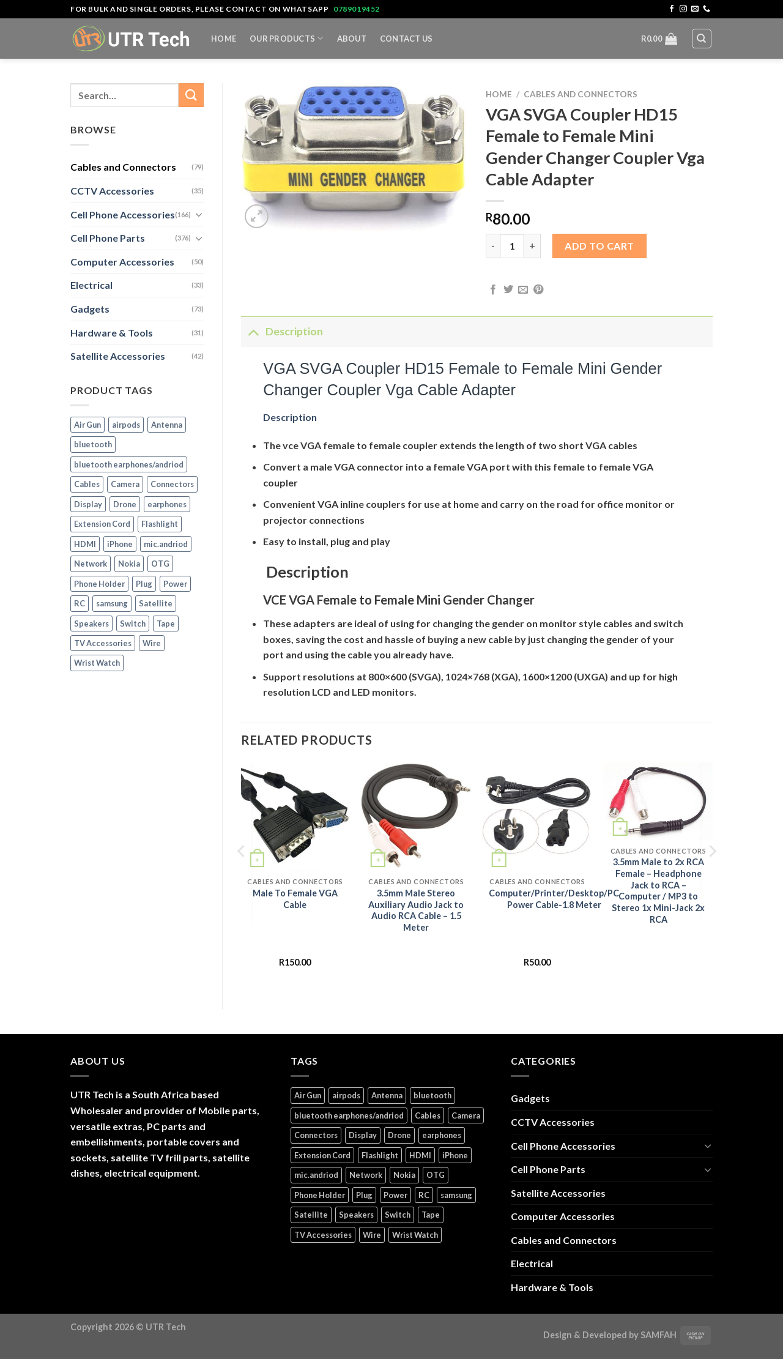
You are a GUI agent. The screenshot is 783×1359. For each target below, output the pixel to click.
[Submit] (191, 95)
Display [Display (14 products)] (88, 504)
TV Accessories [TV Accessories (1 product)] (103, 643)
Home (223, 38)
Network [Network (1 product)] (90, 563)
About (351, 38)
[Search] (702, 38)
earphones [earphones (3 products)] (167, 504)
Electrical (91, 285)
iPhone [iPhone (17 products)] (120, 544)
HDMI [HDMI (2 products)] (85, 544)
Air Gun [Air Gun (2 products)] (87, 425)
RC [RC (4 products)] (79, 603)
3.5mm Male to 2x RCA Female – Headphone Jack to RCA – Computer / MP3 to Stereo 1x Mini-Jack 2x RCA (658, 891)
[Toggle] (199, 214)
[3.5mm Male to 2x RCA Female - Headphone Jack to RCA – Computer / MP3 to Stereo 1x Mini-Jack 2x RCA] (658, 801)
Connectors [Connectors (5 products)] (172, 484)
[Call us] (706, 9)
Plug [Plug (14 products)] (144, 584)
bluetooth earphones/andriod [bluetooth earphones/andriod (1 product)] (129, 464)
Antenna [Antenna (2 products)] (166, 425)
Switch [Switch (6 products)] (133, 623)
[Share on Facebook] (493, 290)
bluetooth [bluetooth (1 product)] (93, 444)
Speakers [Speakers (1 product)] (91, 623)
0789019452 (356, 8)
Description (282, 331)
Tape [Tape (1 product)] (166, 623)
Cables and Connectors (123, 167)
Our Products (287, 38)
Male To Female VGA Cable (295, 899)
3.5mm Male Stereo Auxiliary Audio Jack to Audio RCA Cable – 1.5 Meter (416, 910)
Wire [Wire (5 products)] (152, 643)
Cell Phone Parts (107, 238)
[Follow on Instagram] (683, 9)
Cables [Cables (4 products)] (87, 484)
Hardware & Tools (111, 332)
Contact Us (406, 38)
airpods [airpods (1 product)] (126, 425)
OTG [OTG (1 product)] (160, 563)
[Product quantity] (512, 246)
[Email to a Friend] (523, 290)
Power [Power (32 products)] (175, 584)
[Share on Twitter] (508, 290)
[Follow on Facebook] (671, 9)
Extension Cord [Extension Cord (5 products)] (102, 524)
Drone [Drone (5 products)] (124, 504)
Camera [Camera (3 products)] (125, 484)
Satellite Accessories (117, 356)
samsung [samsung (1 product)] (112, 603)
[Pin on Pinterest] (538, 290)
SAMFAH (658, 1335)
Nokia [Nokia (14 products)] (129, 563)
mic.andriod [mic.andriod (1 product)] (166, 544)
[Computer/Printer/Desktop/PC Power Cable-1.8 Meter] (537, 816)
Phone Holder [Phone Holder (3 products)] (99, 584)
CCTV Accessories (112, 190)
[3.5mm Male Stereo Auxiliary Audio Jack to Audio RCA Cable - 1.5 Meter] (416, 816)
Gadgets (89, 309)
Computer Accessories (122, 261)
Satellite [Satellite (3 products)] (156, 603)
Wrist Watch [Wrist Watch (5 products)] (97, 663)
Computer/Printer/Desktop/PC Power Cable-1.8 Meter (554, 899)
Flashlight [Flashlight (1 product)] (159, 524)
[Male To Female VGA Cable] (294, 816)
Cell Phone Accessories (122, 214)
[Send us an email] (695, 9)
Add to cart (599, 245)
